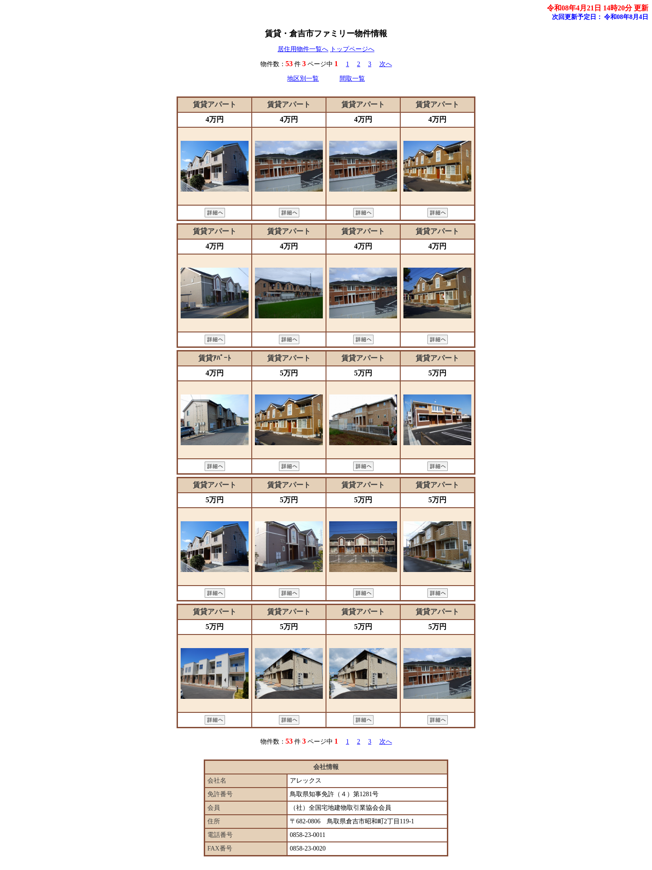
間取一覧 (352, 78)
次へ (385, 64)
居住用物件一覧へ (303, 49)
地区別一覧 (303, 78)
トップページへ (352, 49)
